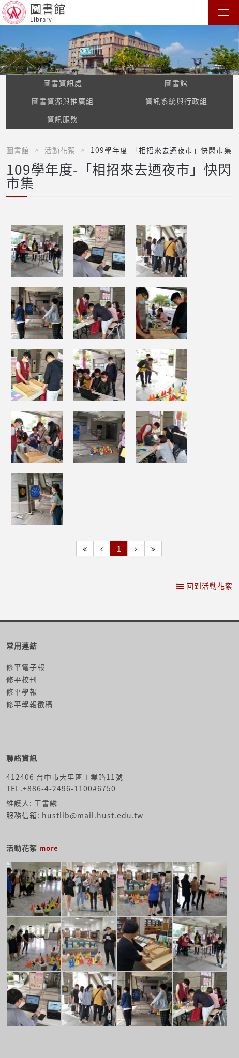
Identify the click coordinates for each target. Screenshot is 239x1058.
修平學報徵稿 (29, 704)
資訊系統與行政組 (176, 100)
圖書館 (176, 82)
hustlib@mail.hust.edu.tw (92, 815)
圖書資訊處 (62, 82)
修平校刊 (21, 679)
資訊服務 (62, 118)
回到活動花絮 (204, 585)
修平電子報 (25, 667)
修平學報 (21, 691)
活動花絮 (60, 150)
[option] (119, 50)
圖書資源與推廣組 (63, 100)
